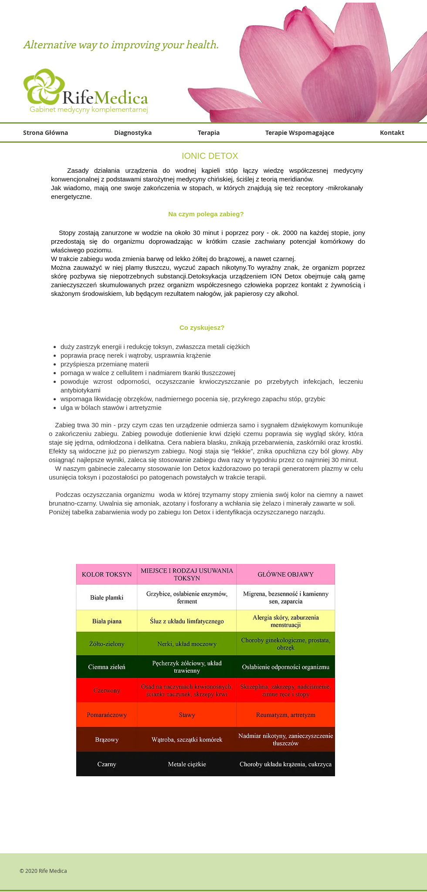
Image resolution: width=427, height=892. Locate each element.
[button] (299, 132)
